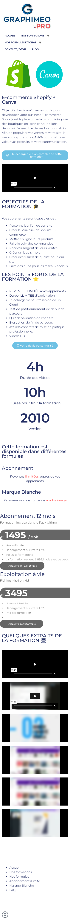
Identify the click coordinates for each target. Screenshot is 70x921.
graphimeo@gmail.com (15, 898)
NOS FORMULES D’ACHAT (20, 42)
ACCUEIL (10, 35)
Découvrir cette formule (22, 623)
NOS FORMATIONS (32, 35)
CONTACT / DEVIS (15, 49)
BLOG (35, 49)
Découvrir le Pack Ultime (22, 565)
